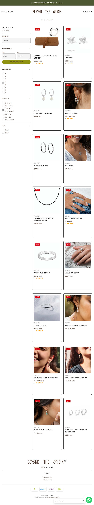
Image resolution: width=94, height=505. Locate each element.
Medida (16, 126)
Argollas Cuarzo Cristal (76, 377)
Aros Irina (69, 58)
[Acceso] (86, 11)
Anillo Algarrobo (42, 272)
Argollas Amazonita (43, 429)
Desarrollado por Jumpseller (53, 497)
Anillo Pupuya (40, 325)
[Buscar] (10, 11)
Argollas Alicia (41, 165)
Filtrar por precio (16, 49)
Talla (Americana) (16, 69)
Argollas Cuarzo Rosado (76, 325)
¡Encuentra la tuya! (59, 2)
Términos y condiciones (47, 477)
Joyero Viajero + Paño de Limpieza (45, 57)
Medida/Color (16, 99)
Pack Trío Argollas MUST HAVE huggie (76, 430)
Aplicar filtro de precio (16, 62)
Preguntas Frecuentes (47, 479)
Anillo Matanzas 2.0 (74, 218)
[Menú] (4, 11)
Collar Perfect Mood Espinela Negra (44, 219)
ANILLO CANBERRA (72, 272)
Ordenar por (5, 36)
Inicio (42, 20)
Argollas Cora (72, 113)
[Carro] (92, 11)
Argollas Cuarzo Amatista (46, 377)
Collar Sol (70, 165)
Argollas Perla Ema (43, 113)
